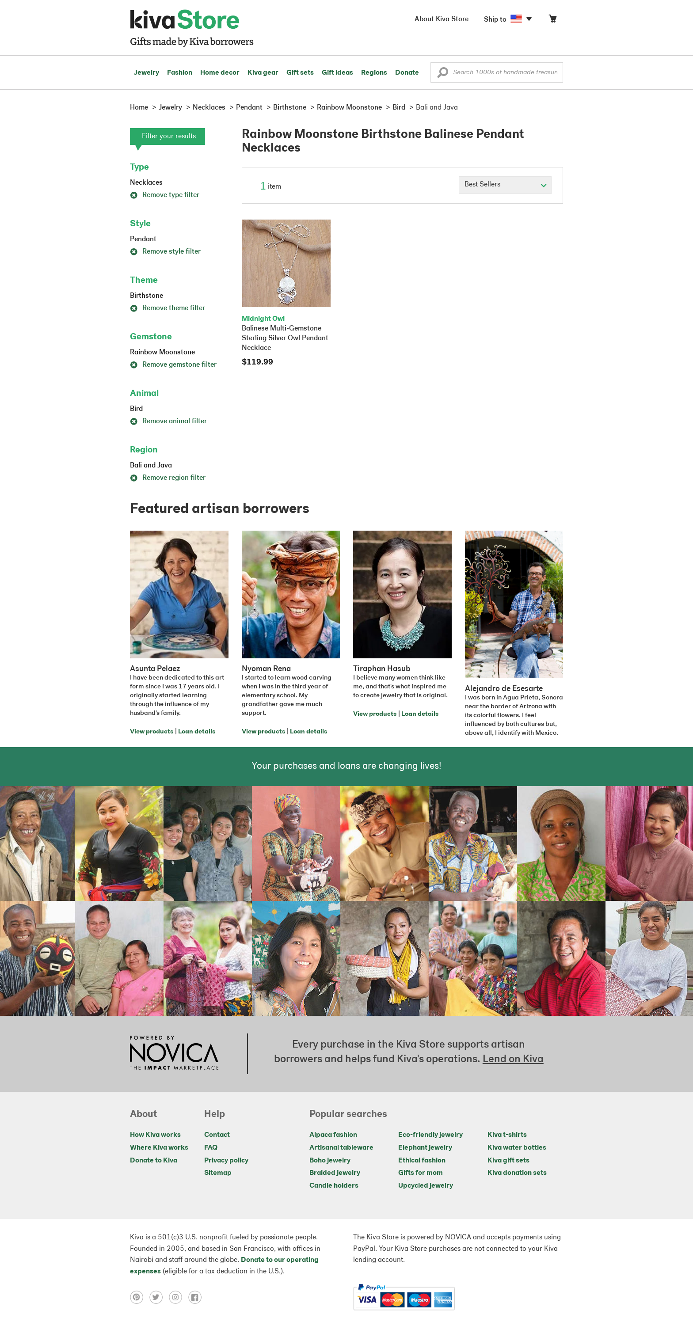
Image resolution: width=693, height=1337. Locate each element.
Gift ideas (337, 72)
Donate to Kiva (153, 1160)
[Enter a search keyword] (496, 72)
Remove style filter (165, 251)
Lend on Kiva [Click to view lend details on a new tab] (513, 1059)
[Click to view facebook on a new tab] (197, 1297)
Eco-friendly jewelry (430, 1135)
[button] (442, 75)
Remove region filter (168, 478)
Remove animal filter (168, 421)
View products (151, 732)
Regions (374, 72)
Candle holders (333, 1185)
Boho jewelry (329, 1160)
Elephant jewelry (425, 1147)
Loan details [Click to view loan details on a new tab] (196, 732)
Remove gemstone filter (173, 364)
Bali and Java (151, 465)
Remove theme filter (167, 308)
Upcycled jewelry (425, 1185)
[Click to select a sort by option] (505, 185)
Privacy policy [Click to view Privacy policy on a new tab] (226, 1160)
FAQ (210, 1147)
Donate (407, 72)
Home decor (220, 72)
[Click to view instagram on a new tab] (178, 1297)
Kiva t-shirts (507, 1135)
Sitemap (218, 1173)
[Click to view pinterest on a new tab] (139, 1297)
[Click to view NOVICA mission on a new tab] (174, 1053)
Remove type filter (164, 195)
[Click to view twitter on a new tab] (159, 1297)
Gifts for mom (420, 1173)
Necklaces (146, 182)
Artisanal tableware (341, 1147)
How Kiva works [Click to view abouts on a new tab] (155, 1135)
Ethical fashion (422, 1160)
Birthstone (146, 296)
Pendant (143, 239)
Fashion (179, 72)
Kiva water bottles (516, 1147)
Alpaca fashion (333, 1135)
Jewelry (146, 72)
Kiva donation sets (517, 1173)
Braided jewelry (334, 1173)
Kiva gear (263, 72)
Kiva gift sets (508, 1160)
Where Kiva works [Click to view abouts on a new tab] (159, 1147)
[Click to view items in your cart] (552, 20)
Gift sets (300, 72)
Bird (136, 409)
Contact (217, 1135)
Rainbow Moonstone (162, 352)
